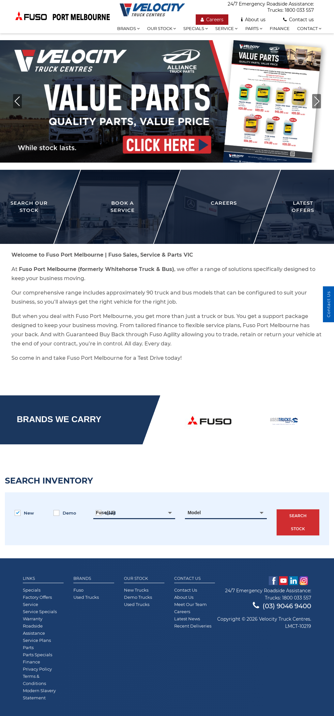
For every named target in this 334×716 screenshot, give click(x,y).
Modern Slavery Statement (39, 694)
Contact (309, 28)
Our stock (161, 28)
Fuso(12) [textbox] (105, 512)
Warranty (32, 618)
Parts (253, 28)
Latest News (187, 618)
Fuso (78, 590)
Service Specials (40, 611)
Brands (82, 578)
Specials (195, 28)
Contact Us (187, 578)
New (24, 513)
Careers (212, 20)
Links (29, 578)
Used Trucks (86, 597)
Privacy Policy (37, 669)
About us (253, 20)
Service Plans (37, 640)
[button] (316, 101)
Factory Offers (37, 597)
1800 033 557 (299, 10)
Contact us (298, 20)
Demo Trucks (138, 597)
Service (226, 28)
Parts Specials (37, 654)
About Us (183, 597)
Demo (64, 513)
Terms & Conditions (34, 680)
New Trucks (136, 590)
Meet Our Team (190, 604)
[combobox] (134, 512)
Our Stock (136, 578)
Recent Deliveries (192, 625)
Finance (280, 28)
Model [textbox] (194, 512)
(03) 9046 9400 (282, 606)
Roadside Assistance (34, 629)
